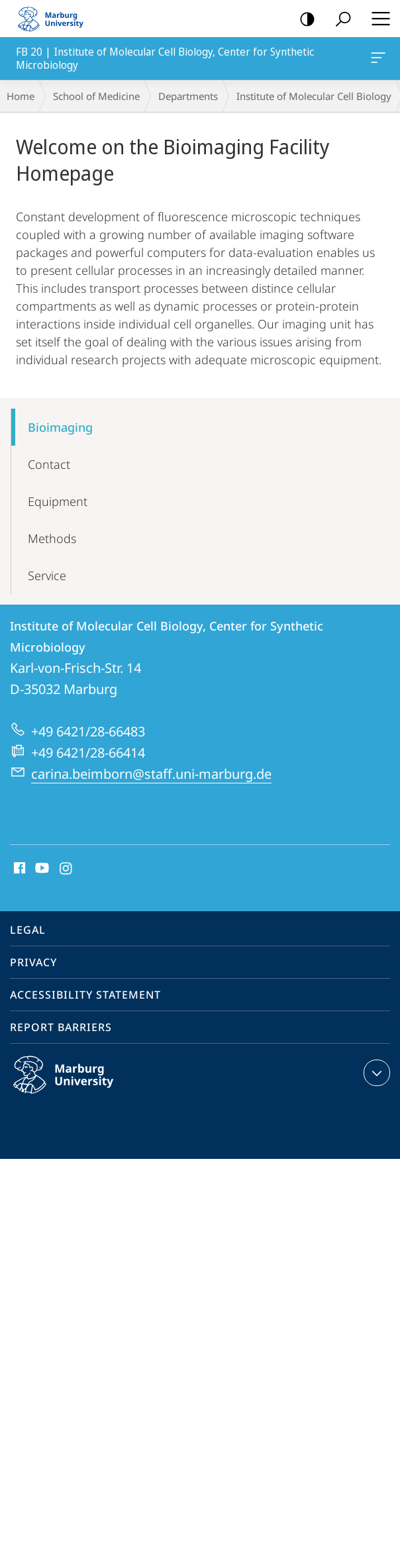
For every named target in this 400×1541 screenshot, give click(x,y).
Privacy (33, 962)
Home (20, 96)
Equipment (57, 501)
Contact (49, 464)
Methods (52, 538)
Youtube (40, 869)
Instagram (66, 869)
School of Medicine (96, 96)
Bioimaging (60, 427)
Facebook (18, 869)
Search (338, 19)
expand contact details (375, 1073)
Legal (28, 929)
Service (47, 575)
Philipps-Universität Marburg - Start (56, 18)
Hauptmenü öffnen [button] (377, 18)
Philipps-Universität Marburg (77, 1085)
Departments (188, 96)
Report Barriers (61, 1027)
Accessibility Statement (85, 994)
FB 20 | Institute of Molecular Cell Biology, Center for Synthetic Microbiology (377, 60)
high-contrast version (303, 19)
